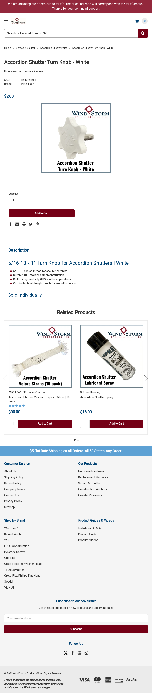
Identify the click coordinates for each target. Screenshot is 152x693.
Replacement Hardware (93, 475)
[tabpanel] (40, 375)
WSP (7, 538)
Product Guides (88, 532)
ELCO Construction (16, 544)
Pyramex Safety (14, 550)
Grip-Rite (9, 555)
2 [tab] (78, 438)
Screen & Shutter (89, 481)
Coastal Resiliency (90, 493)
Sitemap (9, 505)
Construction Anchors (92, 487)
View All (9, 585)
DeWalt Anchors (14, 532)
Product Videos (88, 538)
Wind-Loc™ (11, 526)
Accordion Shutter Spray (96, 395)
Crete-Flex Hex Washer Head (23, 561)
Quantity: (13, 193)
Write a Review (34, 71)
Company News (14, 487)
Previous (5, 376)
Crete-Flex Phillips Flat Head (22, 573)
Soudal (8, 579)
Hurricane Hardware (91, 469)
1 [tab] (75, 438)
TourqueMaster (14, 567)
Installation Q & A (89, 526)
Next (146, 376)
